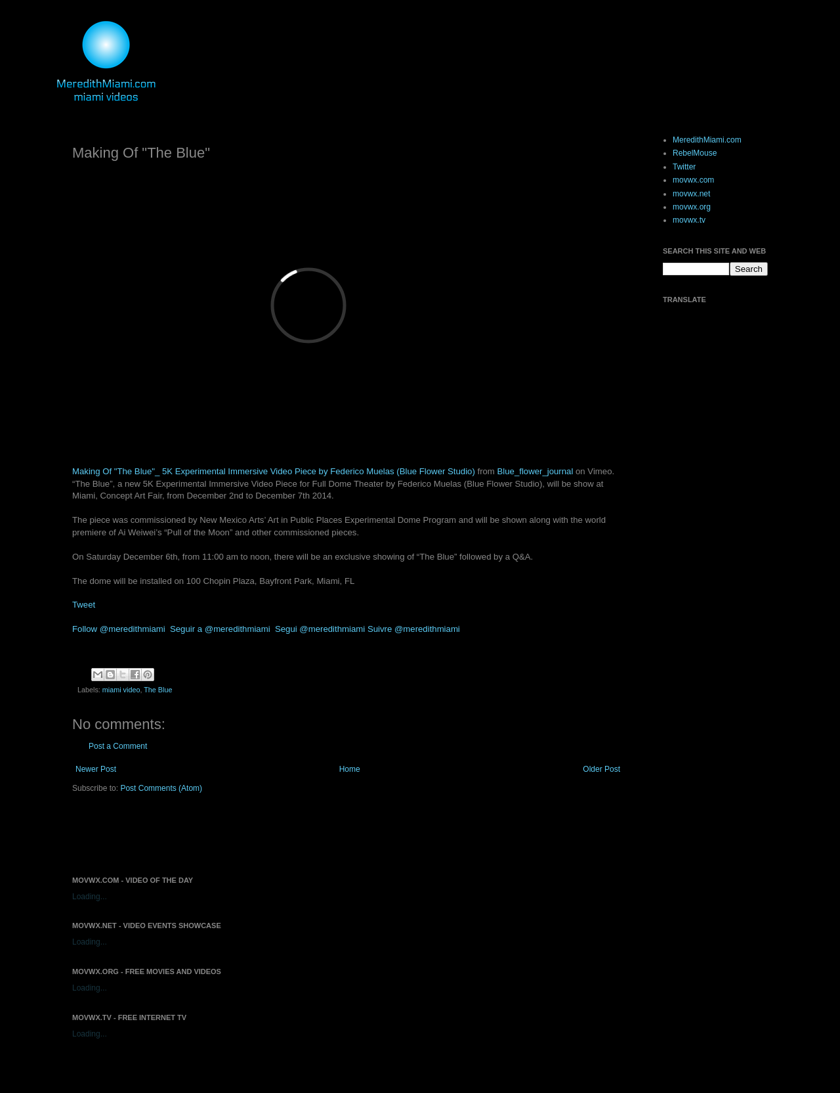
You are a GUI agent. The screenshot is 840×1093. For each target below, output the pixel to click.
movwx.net (691, 193)
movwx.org (692, 207)
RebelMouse (695, 153)
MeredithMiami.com (707, 140)
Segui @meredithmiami (320, 629)
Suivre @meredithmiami (414, 629)
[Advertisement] (225, 833)
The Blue (158, 690)
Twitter (684, 166)
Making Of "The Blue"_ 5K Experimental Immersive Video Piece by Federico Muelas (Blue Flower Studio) (273, 471)
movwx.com (693, 180)
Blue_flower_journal (535, 471)
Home (349, 769)
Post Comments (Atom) (161, 788)
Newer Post (95, 769)
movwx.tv (689, 220)
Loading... (89, 896)
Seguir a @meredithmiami (220, 629)
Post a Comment (118, 746)
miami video (121, 690)
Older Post (601, 769)
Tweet (83, 605)
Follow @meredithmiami (118, 629)
